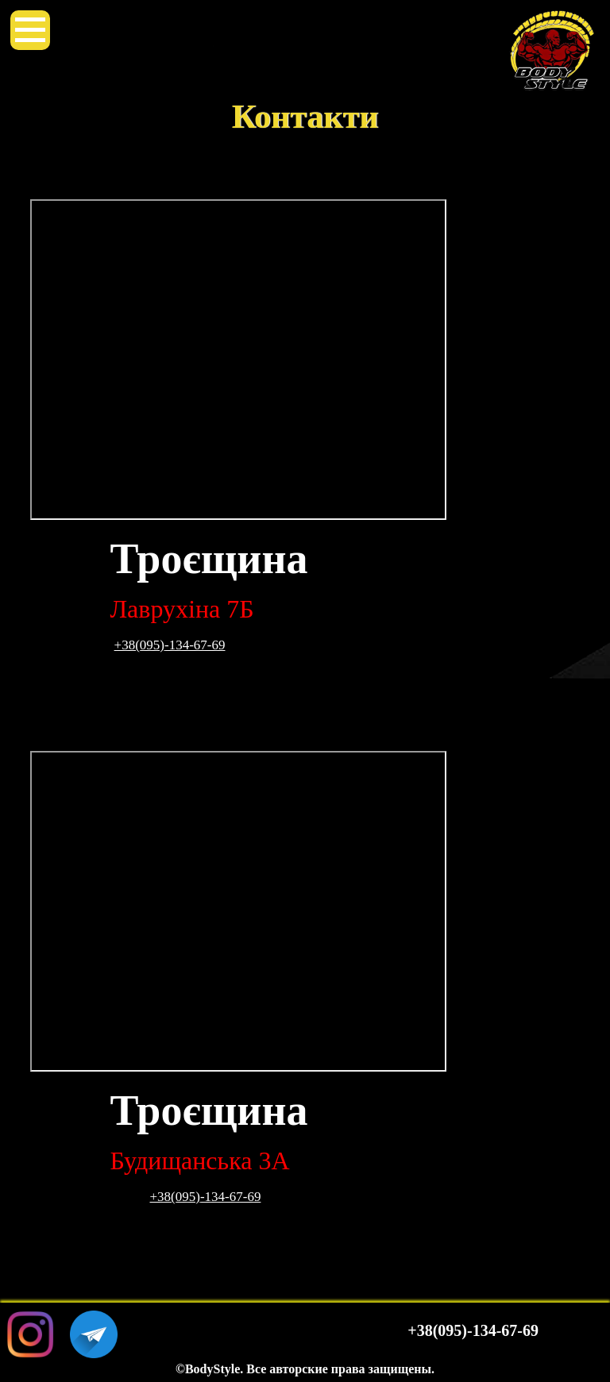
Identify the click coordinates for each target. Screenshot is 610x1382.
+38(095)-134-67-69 (170, 645)
